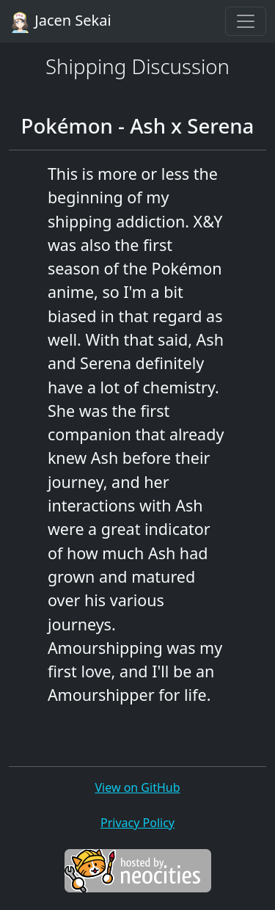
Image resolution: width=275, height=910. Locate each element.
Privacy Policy (137, 823)
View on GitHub (137, 787)
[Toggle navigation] (245, 21)
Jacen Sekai (60, 21)
